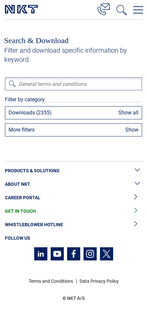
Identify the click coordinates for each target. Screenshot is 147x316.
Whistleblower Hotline (73, 224)
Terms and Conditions (51, 281)
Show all (128, 112)
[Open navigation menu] (138, 10)
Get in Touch (73, 211)
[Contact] (103, 8)
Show (131, 130)
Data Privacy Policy (99, 281)
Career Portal (73, 197)
